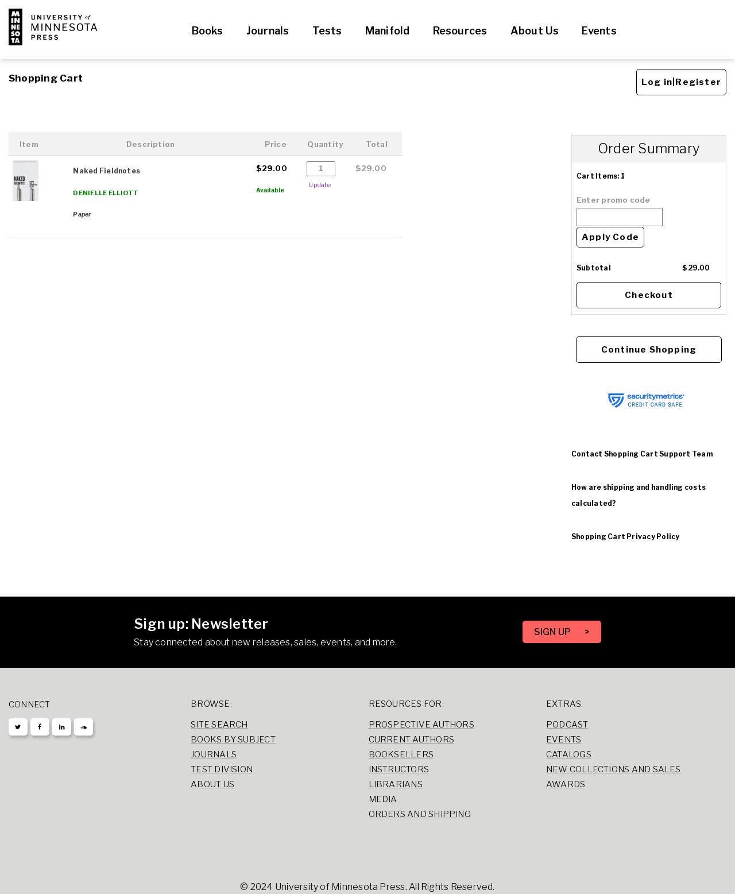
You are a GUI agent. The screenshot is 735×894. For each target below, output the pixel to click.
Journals (267, 31)
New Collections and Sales (613, 769)
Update (319, 185)
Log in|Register (681, 82)
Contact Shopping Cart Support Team (642, 454)
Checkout (649, 295)
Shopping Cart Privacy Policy (625, 536)
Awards (565, 784)
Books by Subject (233, 739)
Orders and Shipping (420, 814)
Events (599, 31)
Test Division (222, 769)
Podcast (567, 724)
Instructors (399, 769)
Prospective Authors (421, 724)
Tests (327, 31)
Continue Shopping (649, 350)
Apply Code (610, 237)
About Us (534, 31)
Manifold (387, 31)
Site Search (219, 724)
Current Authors (411, 739)
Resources (460, 31)
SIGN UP (553, 631)
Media (383, 799)
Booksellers (401, 754)
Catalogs (568, 754)
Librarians (396, 784)
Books (207, 31)
